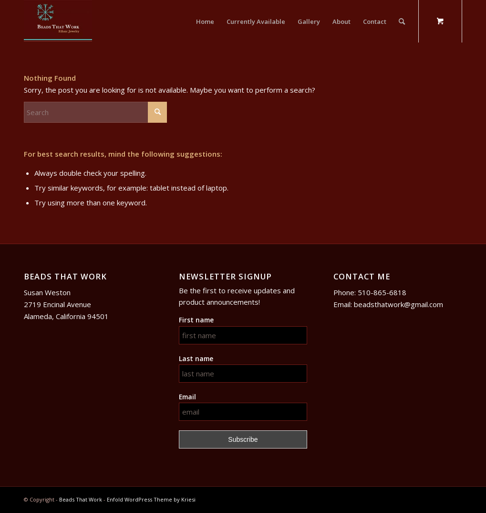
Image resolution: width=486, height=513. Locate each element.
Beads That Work (80, 499)
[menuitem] (205, 21)
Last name (196, 358)
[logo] (58, 21)
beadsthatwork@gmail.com (398, 304)
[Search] (402, 21)
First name (196, 319)
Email (187, 396)
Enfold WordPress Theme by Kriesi (151, 499)
